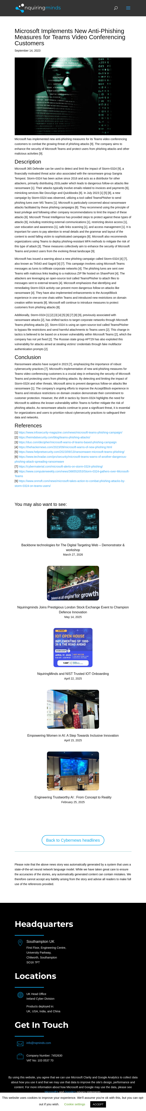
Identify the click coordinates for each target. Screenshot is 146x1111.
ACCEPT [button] (98, 1104)
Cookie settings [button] (74, 1104)
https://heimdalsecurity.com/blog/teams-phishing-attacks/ (54, 437)
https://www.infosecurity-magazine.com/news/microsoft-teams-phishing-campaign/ (70, 432)
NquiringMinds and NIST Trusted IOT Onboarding (73, 673)
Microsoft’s (51, 1092)
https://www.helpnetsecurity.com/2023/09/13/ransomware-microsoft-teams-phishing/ (72, 451)
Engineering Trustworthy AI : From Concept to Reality (73, 797)
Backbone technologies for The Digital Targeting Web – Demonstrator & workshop (73, 547)
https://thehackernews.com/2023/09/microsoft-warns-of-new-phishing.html (65, 447)
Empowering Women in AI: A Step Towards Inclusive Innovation (73, 735)
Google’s (70, 1092)
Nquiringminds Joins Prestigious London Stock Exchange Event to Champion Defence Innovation (73, 610)
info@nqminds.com (39, 1043)
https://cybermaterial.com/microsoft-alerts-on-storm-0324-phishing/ (61, 466)
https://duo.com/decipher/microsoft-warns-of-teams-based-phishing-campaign (68, 442)
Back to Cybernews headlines (73, 840)
